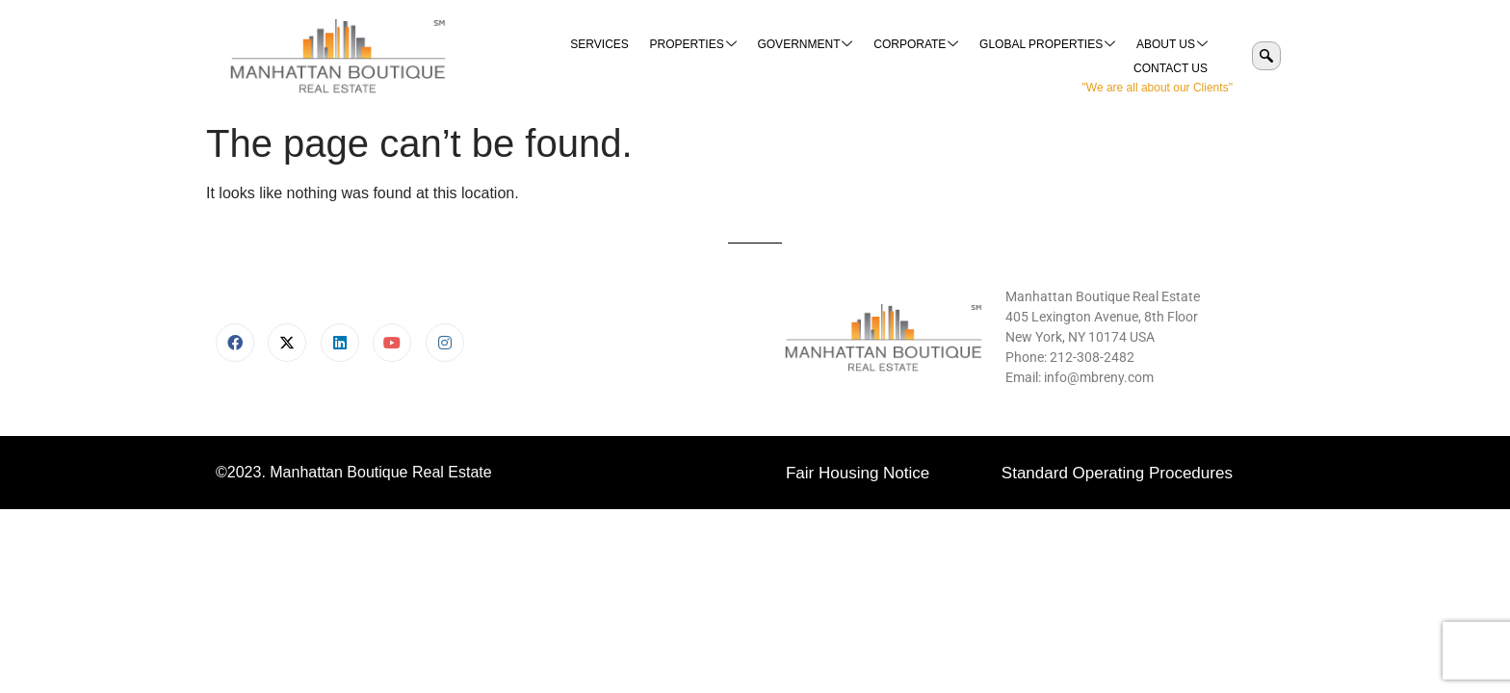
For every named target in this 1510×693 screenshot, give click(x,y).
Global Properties (957, 56)
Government (718, 56)
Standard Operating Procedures (1117, 473)
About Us (1079, 56)
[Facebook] (235, 342)
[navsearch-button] (1266, 55)
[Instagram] (445, 342)
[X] (287, 342)
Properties (607, 56)
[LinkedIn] (340, 342)
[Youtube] (392, 342)
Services (515, 56)
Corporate (827, 56)
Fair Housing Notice (857, 473)
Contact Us (1171, 56)
